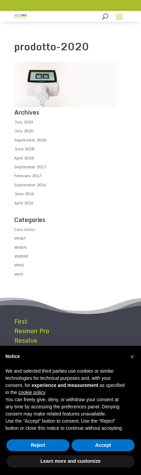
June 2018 (24, 149)
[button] (132, 356)
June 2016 (24, 193)
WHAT (20, 238)
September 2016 (30, 185)
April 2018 (24, 158)
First (20, 321)
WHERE (21, 256)
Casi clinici (24, 229)
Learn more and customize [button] (70, 461)
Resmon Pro (31, 331)
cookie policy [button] (31, 392)
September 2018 (30, 140)
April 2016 (24, 203)
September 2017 (30, 167)
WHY (18, 274)
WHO (19, 265)
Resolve (25, 340)
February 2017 (27, 175)
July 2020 (23, 131)
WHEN (20, 247)
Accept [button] (103, 445)
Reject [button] (38, 445)
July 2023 (23, 122)
